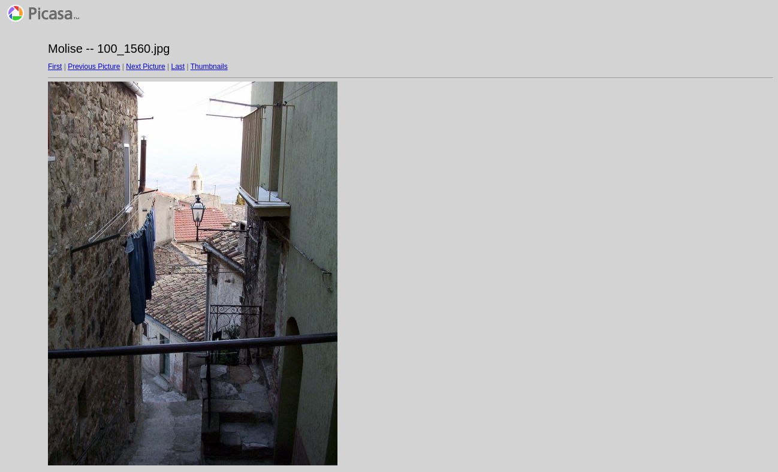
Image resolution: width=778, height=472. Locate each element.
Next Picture (145, 66)
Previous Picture (94, 66)
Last (178, 66)
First (55, 66)
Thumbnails (209, 66)
